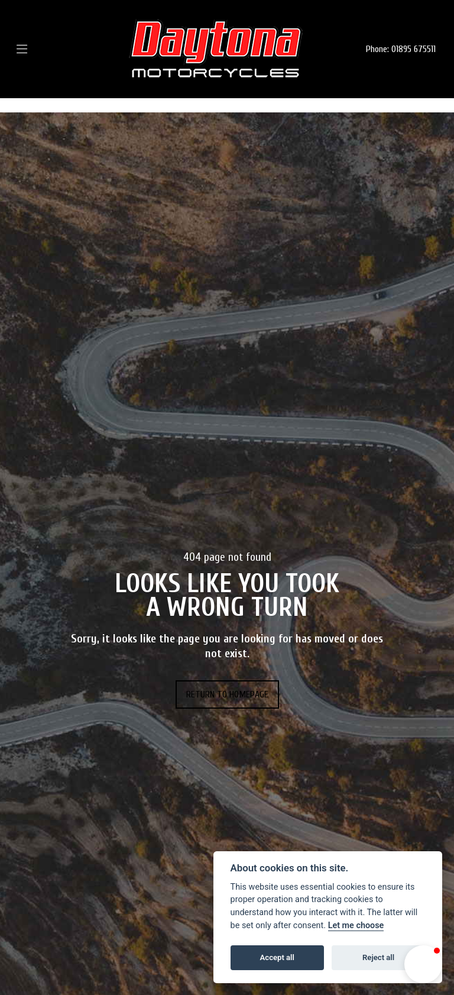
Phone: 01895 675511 (401, 49)
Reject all (378, 957)
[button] (423, 964)
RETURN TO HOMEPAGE (227, 694)
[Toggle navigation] (39, 49)
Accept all (277, 957)
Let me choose (356, 925)
